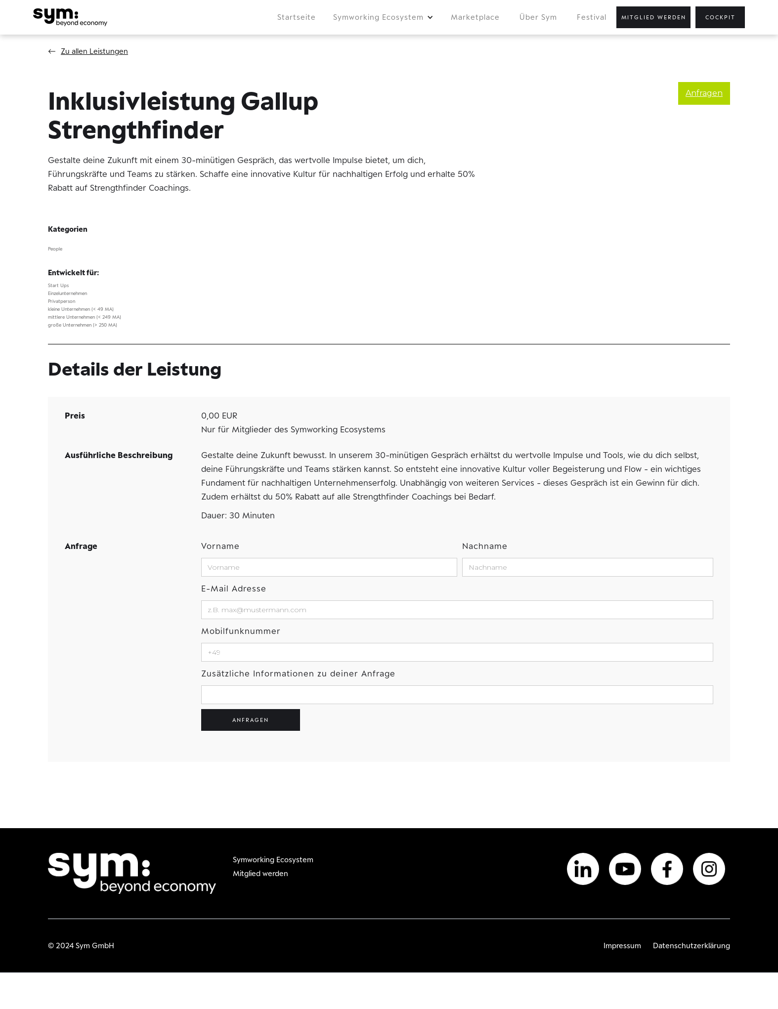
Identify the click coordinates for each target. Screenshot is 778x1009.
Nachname (485, 546)
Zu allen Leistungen (94, 51)
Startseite (296, 17)
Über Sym (538, 17)
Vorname (220, 546)
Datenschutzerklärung (691, 945)
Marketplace (475, 17)
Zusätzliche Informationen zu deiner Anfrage (298, 673)
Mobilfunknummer (241, 631)
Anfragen (704, 93)
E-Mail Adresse (233, 588)
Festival (591, 17)
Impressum (622, 945)
